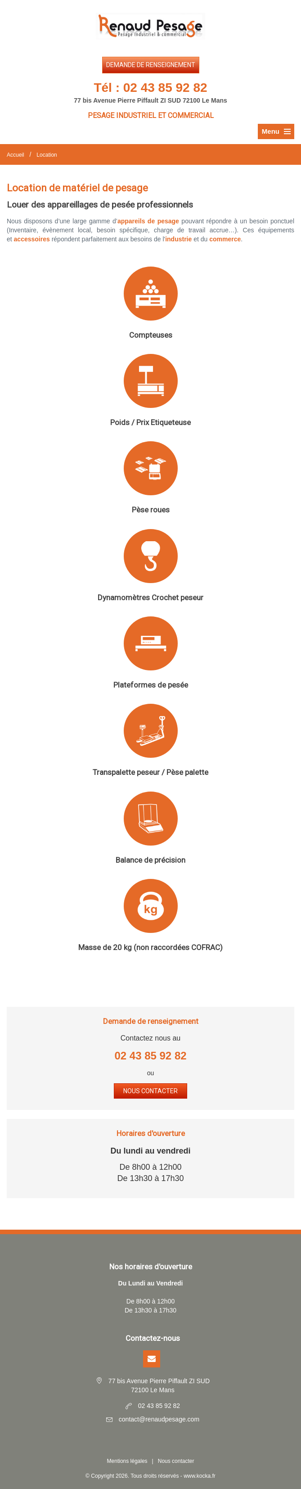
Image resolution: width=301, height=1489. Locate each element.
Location (46, 155)
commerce (225, 239)
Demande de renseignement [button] (150, 64)
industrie (178, 239)
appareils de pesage (148, 221)
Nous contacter (150, 1091)
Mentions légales (127, 1461)
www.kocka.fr (200, 1476)
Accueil (15, 155)
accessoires (32, 239)
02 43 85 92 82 (165, 88)
